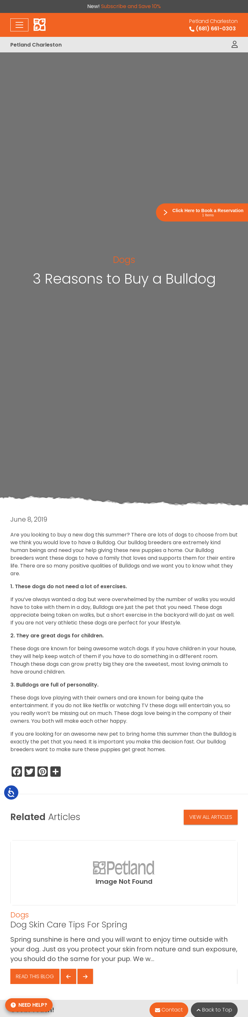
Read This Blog (35, 976)
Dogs (124, 259)
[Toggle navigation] (19, 24)
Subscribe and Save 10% (131, 6)
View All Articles (210, 817)
